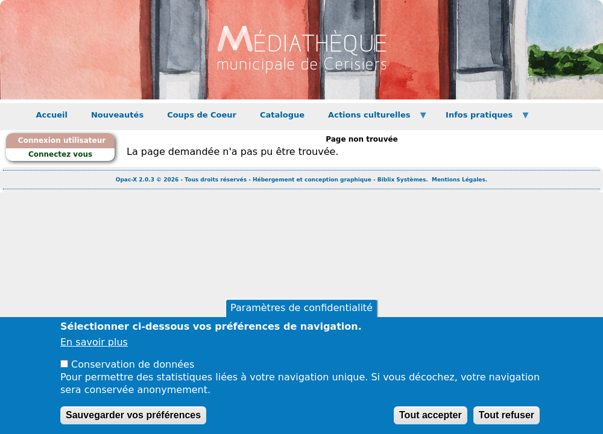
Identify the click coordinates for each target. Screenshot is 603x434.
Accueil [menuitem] (52, 114)
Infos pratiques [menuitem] (482, 118)
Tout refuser (506, 419)
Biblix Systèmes (401, 180)
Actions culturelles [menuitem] (372, 118)
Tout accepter (430, 419)
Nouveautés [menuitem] (117, 114)
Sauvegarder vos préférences (133, 419)
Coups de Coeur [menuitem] (201, 114)
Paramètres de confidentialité (301, 312)
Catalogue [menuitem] (282, 114)
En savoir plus (94, 346)
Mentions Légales (458, 180)
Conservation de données (132, 368)
